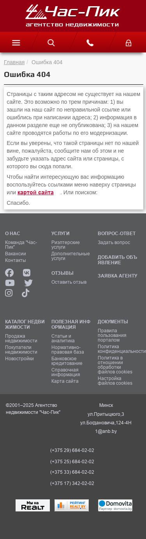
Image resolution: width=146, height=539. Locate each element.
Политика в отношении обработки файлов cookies (115, 365)
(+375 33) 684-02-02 (72, 472)
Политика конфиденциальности (118, 349)
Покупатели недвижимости (21, 349)
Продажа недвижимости (21, 338)
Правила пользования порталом (112, 335)
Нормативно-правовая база (67, 349)
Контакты (15, 260)
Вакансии (15, 253)
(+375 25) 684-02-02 (72, 461)
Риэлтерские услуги (65, 244)
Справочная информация (65, 372)
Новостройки (19, 358)
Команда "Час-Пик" (21, 244)
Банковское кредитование (67, 361)
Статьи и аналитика (63, 338)
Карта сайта (65, 381)
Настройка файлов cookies (115, 380)
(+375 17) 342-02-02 (72, 483)
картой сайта (36, 192)
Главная (14, 62)
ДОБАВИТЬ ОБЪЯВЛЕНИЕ (117, 259)
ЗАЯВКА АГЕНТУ (117, 276)
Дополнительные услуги (70, 256)
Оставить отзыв (68, 282)
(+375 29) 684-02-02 (72, 450)
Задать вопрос (114, 242)
